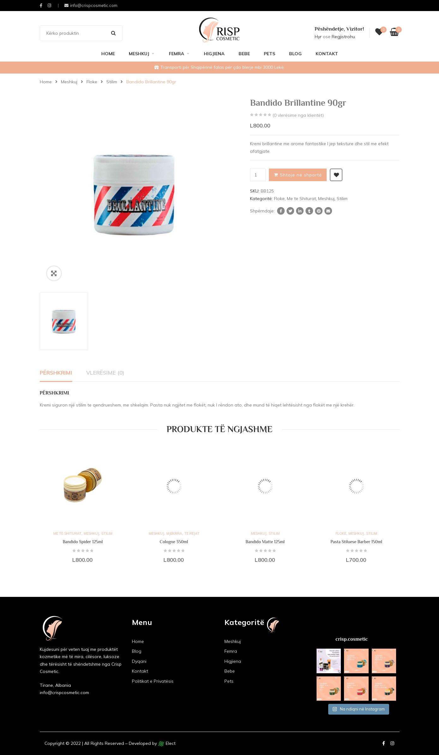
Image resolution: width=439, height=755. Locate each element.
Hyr (318, 36)
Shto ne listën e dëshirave (336, 175)
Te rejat (191, 533)
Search (113, 33)
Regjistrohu (343, 36)
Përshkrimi (56, 372)
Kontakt (327, 53)
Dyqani (139, 661)
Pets (269, 53)
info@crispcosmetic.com (90, 5)
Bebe (244, 53)
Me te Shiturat (301, 198)
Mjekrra (174, 533)
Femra (176, 53)
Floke (91, 82)
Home (108, 53)
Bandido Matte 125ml (265, 541)
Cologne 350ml (174, 541)
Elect (166, 743)
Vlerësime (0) (105, 372)
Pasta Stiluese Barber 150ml (356, 541)
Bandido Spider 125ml (82, 541)
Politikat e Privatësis (153, 681)
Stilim (111, 82)
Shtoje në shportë (301, 175)
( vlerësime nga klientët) (298, 115)
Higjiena (214, 53)
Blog (295, 53)
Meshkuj (139, 53)
